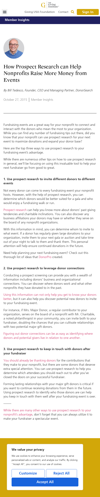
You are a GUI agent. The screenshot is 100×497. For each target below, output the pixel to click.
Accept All (45, 482)
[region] (45, 467)
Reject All (61, 473)
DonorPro (45, 257)
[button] (4, 12)
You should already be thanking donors (29, 360)
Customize (28, 473)
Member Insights (17, 20)
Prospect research (15, 210)
